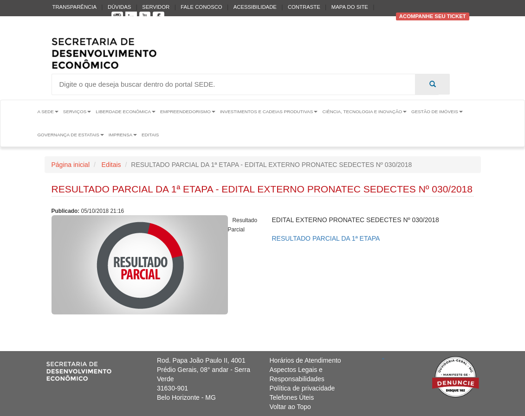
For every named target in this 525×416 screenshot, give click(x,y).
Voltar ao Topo (290, 406)
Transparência (74, 7)
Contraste (304, 7)
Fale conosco (201, 7)
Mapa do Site (349, 7)
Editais (150, 134)
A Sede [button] (47, 111)
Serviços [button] (77, 111)
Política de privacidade (302, 388)
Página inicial (71, 164)
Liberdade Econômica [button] (126, 111)
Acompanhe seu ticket (432, 16)
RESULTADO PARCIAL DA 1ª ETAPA (326, 238)
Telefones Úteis (292, 397)
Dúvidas (119, 7)
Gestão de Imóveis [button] (437, 111)
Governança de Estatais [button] (70, 134)
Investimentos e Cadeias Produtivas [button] (269, 111)
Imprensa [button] (123, 134)
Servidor (155, 7)
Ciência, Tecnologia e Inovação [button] (364, 111)
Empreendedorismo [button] (187, 111)
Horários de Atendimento (305, 360)
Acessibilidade (255, 7)
